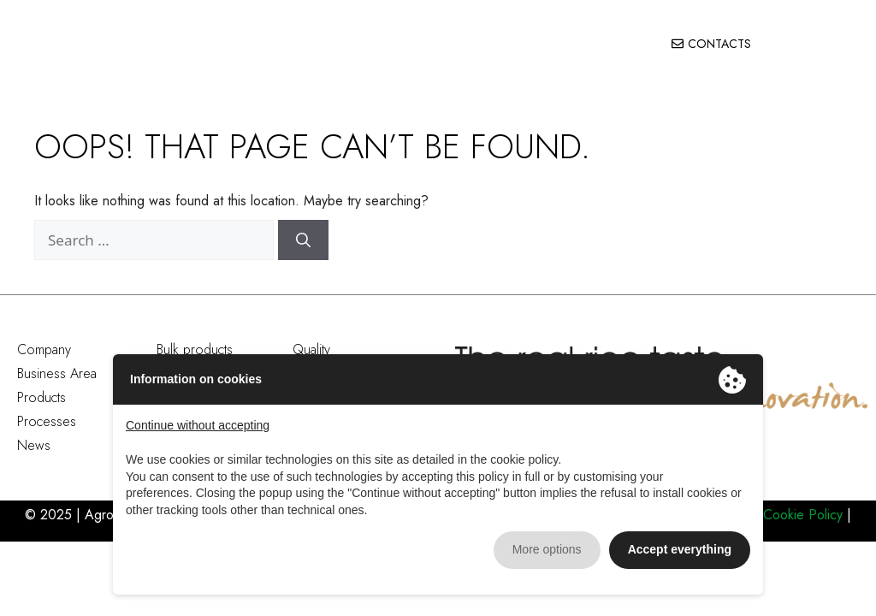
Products (41, 397)
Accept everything (679, 549)
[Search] (303, 240)
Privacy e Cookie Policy (774, 514)
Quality (311, 349)
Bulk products (195, 349)
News (33, 445)
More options (547, 549)
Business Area (57, 373)
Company (44, 349)
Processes (46, 421)
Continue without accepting (197, 425)
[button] (842, 44)
